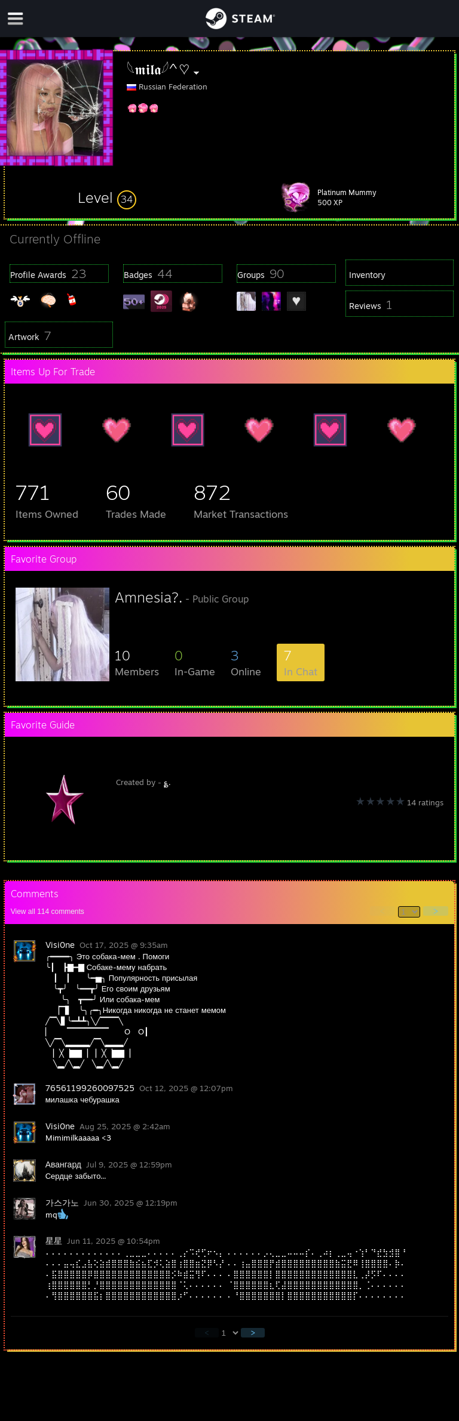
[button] (107, 197)
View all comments (47, 911)
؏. (167, 782)
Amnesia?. (148, 597)
